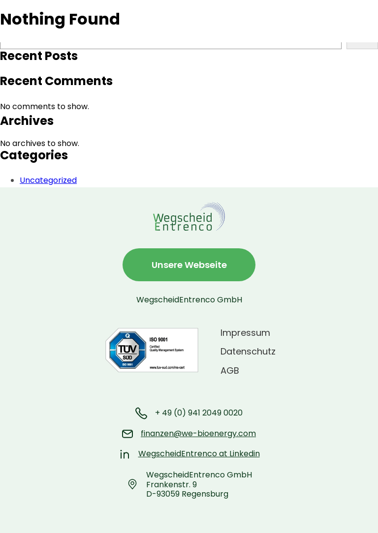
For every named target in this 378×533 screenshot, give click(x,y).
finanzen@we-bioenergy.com (198, 433)
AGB (229, 370)
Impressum (245, 332)
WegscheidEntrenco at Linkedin (199, 453)
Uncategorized (48, 180)
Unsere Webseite (189, 265)
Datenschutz (248, 351)
